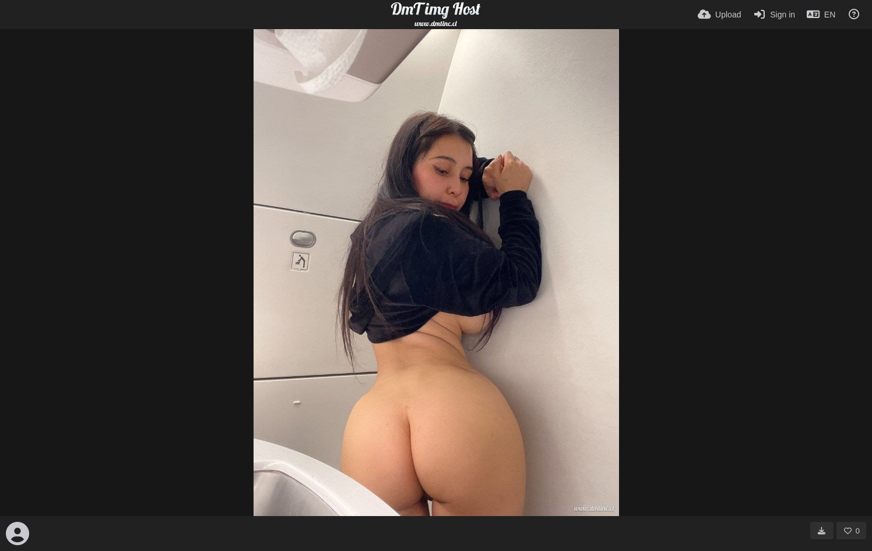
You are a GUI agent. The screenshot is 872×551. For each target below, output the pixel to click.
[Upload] (719, 14)
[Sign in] (774, 14)
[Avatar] (17, 533)
